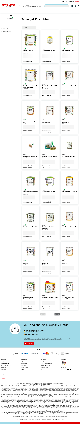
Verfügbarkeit (10, 26)
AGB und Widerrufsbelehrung (46, 363)
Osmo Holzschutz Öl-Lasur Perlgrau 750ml (68, 298)
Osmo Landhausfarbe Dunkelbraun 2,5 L (28, 298)
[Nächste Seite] (55, 314)
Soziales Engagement (5, 363)
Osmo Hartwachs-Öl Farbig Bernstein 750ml (48, 122)
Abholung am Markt (24, 367)
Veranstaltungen (4, 369)
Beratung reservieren (36, 6)
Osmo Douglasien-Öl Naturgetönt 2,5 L (28, 51)
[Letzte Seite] (58, 314)
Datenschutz (31, 419)
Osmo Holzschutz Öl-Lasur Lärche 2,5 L (29, 263)
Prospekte (22, 369)
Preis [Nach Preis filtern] (10, 35)
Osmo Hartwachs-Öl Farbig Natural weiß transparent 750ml (49, 51)
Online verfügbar (6, 28)
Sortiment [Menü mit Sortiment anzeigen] (3, 10)
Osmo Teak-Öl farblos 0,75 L (68, 262)
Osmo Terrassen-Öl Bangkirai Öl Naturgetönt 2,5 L (69, 122)
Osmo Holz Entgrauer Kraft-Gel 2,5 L (49, 157)
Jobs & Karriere (71, 1)
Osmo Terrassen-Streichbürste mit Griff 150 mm (30, 157)
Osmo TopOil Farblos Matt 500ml (50, 297)
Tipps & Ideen (23, 365)
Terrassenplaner (24, 363)
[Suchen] (67, 5)
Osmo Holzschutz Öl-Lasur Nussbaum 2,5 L (48, 192)
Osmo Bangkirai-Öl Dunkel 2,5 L (69, 85)
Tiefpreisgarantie (4, 376)
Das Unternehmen (4, 361)
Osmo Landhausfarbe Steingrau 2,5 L (30, 192)
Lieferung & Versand (44, 367)
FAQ (41, 369)
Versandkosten (36, 383)
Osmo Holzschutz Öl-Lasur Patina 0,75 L (48, 263)
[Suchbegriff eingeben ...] (56, 5)
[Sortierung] (29, 27)
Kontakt (42, 361)
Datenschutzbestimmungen (58, 339)
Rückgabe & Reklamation (45, 365)
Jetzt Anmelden (29, 343)
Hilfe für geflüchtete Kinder (6, 365)
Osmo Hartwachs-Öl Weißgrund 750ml (69, 192)
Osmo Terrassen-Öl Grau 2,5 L (30, 226)
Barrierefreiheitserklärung (46, 419)
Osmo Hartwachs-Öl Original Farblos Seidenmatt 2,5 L (30, 86)
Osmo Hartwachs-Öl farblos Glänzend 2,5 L (48, 227)
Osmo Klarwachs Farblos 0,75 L (69, 226)
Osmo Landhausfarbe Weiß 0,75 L (49, 86)
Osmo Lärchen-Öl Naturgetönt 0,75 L (30, 122)
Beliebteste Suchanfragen (25, 361)
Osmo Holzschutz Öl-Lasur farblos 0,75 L (68, 51)
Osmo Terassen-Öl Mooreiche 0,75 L (68, 157)
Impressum (38, 419)
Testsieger (2, 371)
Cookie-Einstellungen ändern (58, 419)
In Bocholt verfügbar (7, 31)
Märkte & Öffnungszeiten (25, 371)
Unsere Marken (64, 1)
